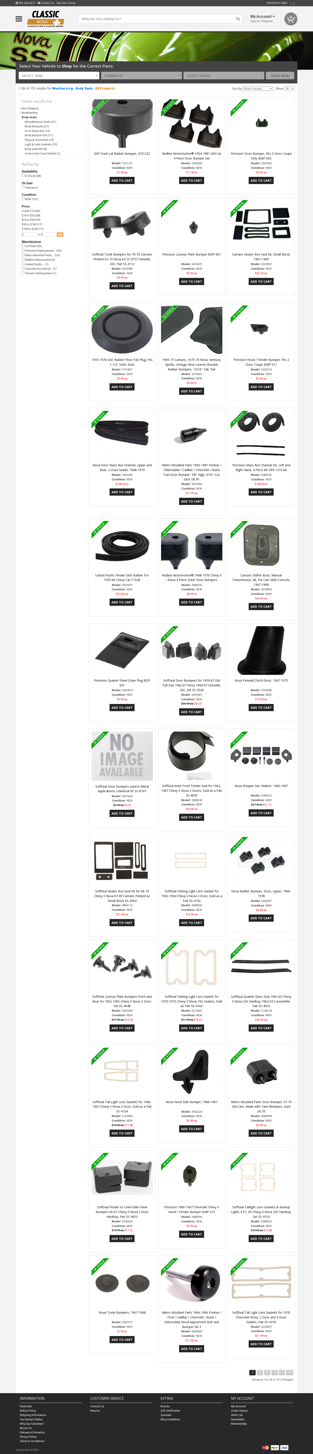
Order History (239, 1410)
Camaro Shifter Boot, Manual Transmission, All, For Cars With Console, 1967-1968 (261, 580)
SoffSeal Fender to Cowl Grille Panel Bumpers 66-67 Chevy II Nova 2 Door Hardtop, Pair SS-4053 (122, 1212)
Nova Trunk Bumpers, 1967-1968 (122, 1312)
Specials (166, 1415)
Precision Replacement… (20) (42, 250)
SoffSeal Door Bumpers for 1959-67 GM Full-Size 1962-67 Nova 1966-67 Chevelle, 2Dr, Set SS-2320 (192, 685)
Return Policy (28, 1410)
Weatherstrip (62, 88)
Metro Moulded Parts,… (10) (41, 255)
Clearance (30, 187)
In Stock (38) (31, 176)
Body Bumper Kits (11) (39, 135)
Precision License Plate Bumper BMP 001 (191, 254)
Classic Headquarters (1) (39, 273)
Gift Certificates (170, 1410)
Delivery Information (32, 1432)
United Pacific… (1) (35, 264)
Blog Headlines (170, 1419)
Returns (95, 1410)
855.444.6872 (25, 3)
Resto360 (26, 1406)
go (60, 234)
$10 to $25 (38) (31, 215)
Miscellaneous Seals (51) (40, 121)
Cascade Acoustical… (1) (39, 269)
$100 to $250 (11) (32, 229)
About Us (26, 1428)
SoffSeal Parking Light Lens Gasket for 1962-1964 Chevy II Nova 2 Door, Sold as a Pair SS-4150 (191, 896)
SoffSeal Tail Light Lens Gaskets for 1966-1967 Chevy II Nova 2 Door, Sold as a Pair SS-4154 (122, 1107)
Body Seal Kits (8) (36, 149)
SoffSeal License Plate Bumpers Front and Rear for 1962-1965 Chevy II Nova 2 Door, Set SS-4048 (122, 1001)
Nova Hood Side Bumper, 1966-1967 (192, 1102)
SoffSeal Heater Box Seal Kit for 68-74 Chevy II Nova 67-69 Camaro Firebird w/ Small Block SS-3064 (122, 896)
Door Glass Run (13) (37, 131)
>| (289, 1372)
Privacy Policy (28, 1436)
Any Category (30, 108)
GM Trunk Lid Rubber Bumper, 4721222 (122, 153)
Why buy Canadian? (32, 1423)
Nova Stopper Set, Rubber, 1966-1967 (261, 786)
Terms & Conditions (32, 1441)
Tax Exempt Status (31, 1419)
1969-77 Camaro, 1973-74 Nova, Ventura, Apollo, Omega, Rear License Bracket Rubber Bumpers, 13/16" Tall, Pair (191, 364)
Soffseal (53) (32, 246)
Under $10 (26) (31, 210)
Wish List (237, 1415)
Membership (239, 1423)
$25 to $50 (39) (31, 219)
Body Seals (84, 88)
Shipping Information (33, 1415)
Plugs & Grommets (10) (39, 139)
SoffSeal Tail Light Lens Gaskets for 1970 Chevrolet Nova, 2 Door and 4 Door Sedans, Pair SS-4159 (261, 1317)
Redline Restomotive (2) (38, 259)
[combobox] (59, 75)
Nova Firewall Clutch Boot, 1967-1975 (261, 680)
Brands (165, 1406)
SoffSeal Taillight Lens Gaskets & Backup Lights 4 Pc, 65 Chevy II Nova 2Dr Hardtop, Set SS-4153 (261, 1212)
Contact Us (46, 3)
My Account (238, 1406)
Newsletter (238, 1419)
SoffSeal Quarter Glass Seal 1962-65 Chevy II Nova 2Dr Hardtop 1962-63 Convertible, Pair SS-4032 (261, 1001)
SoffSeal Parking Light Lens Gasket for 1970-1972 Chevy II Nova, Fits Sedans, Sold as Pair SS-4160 (191, 1001)
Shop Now (280, 75)
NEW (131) (30, 199)
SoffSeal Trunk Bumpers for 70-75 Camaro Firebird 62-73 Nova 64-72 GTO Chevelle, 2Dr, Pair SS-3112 (122, 259)
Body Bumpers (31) (37, 126)
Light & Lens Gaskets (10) (41, 144)
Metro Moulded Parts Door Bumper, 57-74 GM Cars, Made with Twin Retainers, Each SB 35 (261, 1107)
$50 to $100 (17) (32, 224)
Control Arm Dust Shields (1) (42, 153)
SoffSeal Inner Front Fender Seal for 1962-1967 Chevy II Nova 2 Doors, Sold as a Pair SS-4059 (191, 790)
